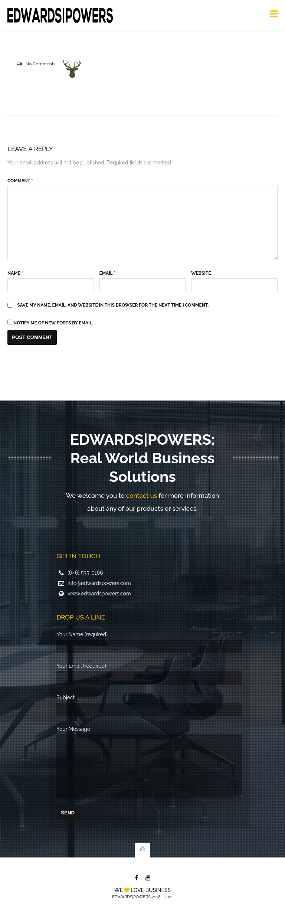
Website (201, 273)
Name (15, 273)
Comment (20, 180)
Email (107, 273)
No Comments (41, 63)
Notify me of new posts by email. (53, 323)
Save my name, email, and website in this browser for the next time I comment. (113, 305)
